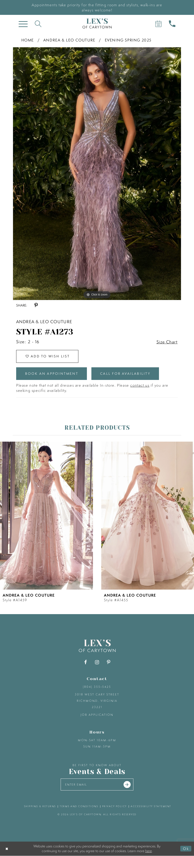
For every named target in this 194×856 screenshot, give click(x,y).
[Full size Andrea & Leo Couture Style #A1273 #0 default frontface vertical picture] (97, 173)
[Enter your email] (97, 785)
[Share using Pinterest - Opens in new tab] (36, 305)
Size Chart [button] (167, 342)
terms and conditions (79, 806)
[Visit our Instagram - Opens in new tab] (97, 662)
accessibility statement (151, 806)
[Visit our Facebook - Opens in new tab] (85, 662)
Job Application (97, 715)
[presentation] (46, 516)
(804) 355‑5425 (97, 687)
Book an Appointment (52, 373)
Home (27, 40)
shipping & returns (40, 806)
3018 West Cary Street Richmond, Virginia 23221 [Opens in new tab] (97, 701)
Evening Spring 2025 (128, 40)
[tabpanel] (97, 173)
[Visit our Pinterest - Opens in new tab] (108, 662)
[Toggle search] (38, 23)
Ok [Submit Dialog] (186, 848)
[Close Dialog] (7, 849)
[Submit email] (127, 784)
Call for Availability (126, 373)
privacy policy (114, 806)
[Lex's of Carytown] (97, 23)
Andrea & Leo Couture (69, 40)
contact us (139, 385)
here (148, 851)
